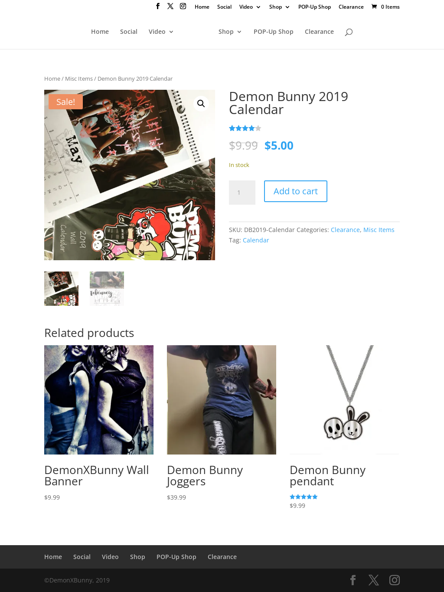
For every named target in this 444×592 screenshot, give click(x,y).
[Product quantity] (242, 192)
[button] (201, 103)
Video (246, 7)
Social (224, 7)
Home (202, 7)
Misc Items (79, 78)
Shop (275, 7)
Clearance (351, 7)
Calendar (256, 240)
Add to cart (296, 191)
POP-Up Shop (314, 7)
